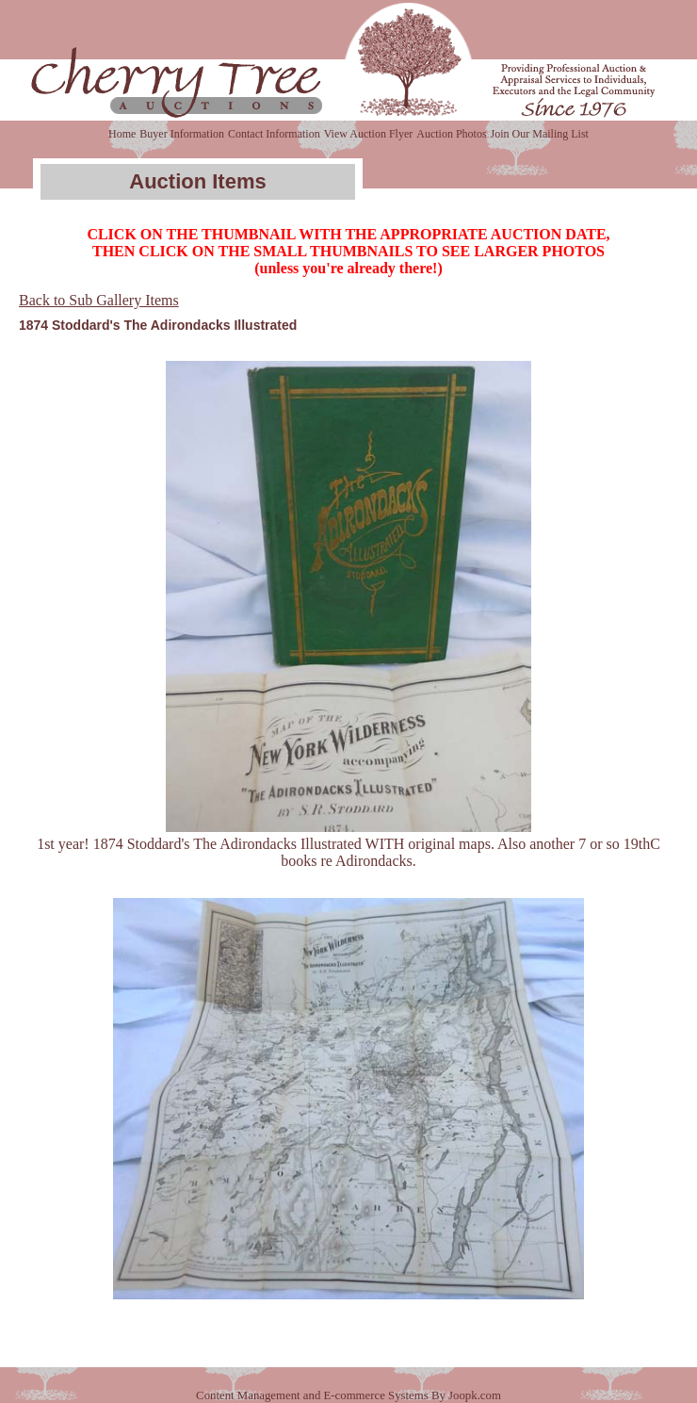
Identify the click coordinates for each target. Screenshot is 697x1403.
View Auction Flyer (368, 133)
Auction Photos (451, 133)
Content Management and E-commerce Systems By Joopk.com (348, 1395)
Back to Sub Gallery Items (99, 300)
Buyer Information (181, 133)
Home (122, 133)
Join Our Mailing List (540, 133)
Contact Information (274, 133)
